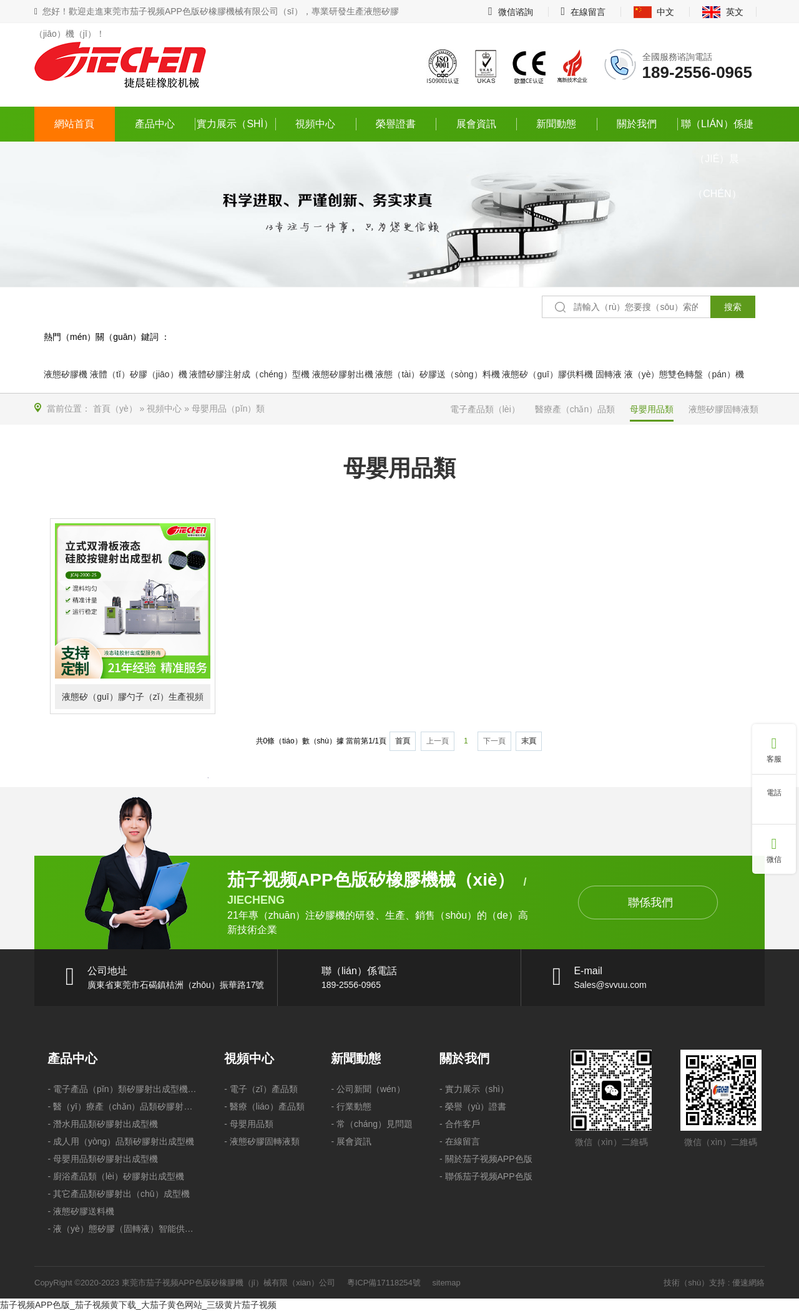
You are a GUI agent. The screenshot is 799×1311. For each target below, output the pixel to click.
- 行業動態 (351, 1106)
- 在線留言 (459, 1141)
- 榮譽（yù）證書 (472, 1106)
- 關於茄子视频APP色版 (485, 1159)
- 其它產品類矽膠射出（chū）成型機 (118, 1194)
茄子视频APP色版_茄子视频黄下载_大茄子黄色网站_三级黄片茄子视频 (138, 1305)
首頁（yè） (115, 409)
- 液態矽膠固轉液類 (262, 1141)
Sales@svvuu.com (610, 985)
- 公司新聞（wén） (367, 1089)
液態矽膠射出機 (342, 374)
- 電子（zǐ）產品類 (261, 1089)
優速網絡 (748, 1282)
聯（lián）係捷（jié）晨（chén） (717, 130)
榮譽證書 (396, 124)
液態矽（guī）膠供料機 (547, 374)
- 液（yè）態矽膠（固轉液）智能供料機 (122, 1229)
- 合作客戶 (459, 1124)
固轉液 (609, 374)
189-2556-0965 (697, 72)
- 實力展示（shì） (474, 1089)
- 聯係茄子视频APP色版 (485, 1176)
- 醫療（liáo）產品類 (264, 1106)
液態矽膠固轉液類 (723, 409)
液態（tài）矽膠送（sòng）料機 (437, 374)
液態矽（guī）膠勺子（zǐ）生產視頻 (132, 697)
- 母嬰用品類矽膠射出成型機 (102, 1159)
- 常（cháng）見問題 (372, 1124)
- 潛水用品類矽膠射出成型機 (102, 1124)
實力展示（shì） (235, 124)
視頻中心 (315, 124)
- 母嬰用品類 (248, 1124)
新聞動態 (556, 124)
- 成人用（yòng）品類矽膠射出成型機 (120, 1141)
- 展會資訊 (351, 1141)
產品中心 (155, 124)
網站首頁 (74, 124)
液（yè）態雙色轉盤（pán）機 (684, 374)
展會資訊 (476, 124)
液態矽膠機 (65, 374)
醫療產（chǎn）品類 (575, 409)
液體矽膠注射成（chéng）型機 (249, 374)
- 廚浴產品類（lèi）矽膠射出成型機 (115, 1176)
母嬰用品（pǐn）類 (228, 409)
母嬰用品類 (652, 409)
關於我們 (637, 124)
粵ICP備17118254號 (384, 1282)
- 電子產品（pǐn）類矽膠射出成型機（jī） (122, 1089)
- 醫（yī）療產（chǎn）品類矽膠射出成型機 (122, 1106)
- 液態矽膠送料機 (80, 1211)
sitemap (447, 1282)
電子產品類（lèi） (485, 409)
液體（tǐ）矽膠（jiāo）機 (138, 374)
